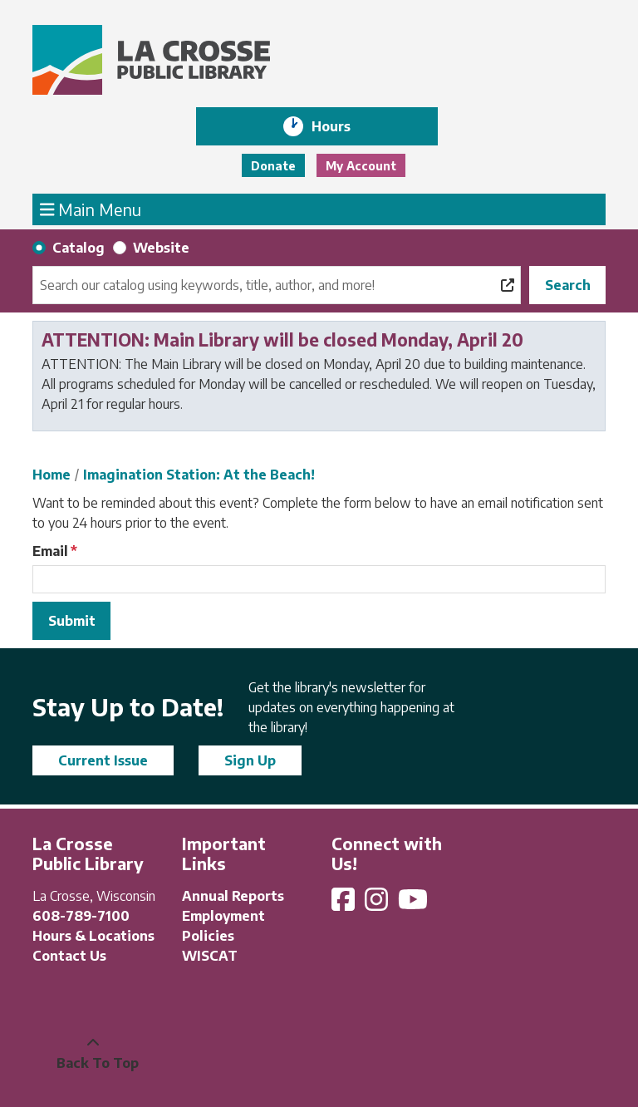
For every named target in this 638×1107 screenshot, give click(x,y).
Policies (208, 935)
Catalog (78, 247)
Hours (342, 126)
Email (50, 551)
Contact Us (69, 955)
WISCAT (210, 955)
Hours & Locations (93, 935)
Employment (223, 916)
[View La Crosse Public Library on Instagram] (378, 904)
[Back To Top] (93, 1053)
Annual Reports (233, 896)
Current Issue (103, 760)
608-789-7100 (81, 916)
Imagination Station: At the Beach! (199, 474)
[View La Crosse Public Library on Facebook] (344, 904)
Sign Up (250, 760)
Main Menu (91, 208)
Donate (273, 166)
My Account (361, 166)
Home (51, 474)
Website (161, 247)
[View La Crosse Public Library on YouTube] (414, 904)
